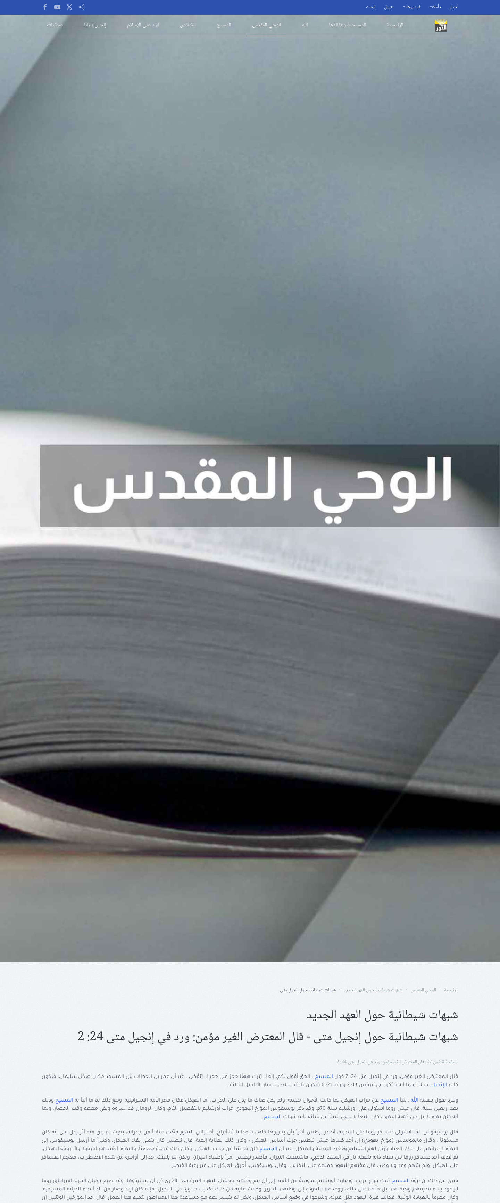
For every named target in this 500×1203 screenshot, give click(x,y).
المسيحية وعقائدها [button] (347, 25)
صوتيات (55, 25)
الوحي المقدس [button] (266, 25)
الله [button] (305, 25)
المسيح (324, 1077)
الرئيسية (395, 25)
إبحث (370, 7)
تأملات (435, 7)
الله (414, 1101)
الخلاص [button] (188, 25)
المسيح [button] (224, 25)
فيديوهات (411, 7)
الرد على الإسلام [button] (143, 25)
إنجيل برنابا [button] (95, 25)
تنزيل (389, 7)
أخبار (454, 7)
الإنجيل (439, 1085)
